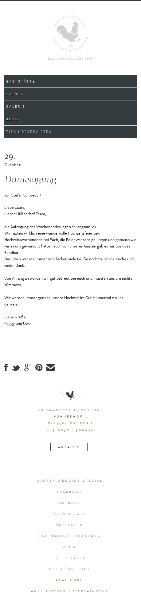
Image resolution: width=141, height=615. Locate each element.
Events (15, 93)
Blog (12, 119)
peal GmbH (70, 580)
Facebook (70, 491)
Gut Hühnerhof (70, 568)
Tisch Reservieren (29, 131)
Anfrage (70, 502)
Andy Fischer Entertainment (70, 591)
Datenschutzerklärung (69, 535)
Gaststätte (20, 81)
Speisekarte (70, 557)
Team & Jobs (69, 513)
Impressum (70, 524)
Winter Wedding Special (70, 480)
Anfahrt (69, 447)
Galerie (15, 106)
